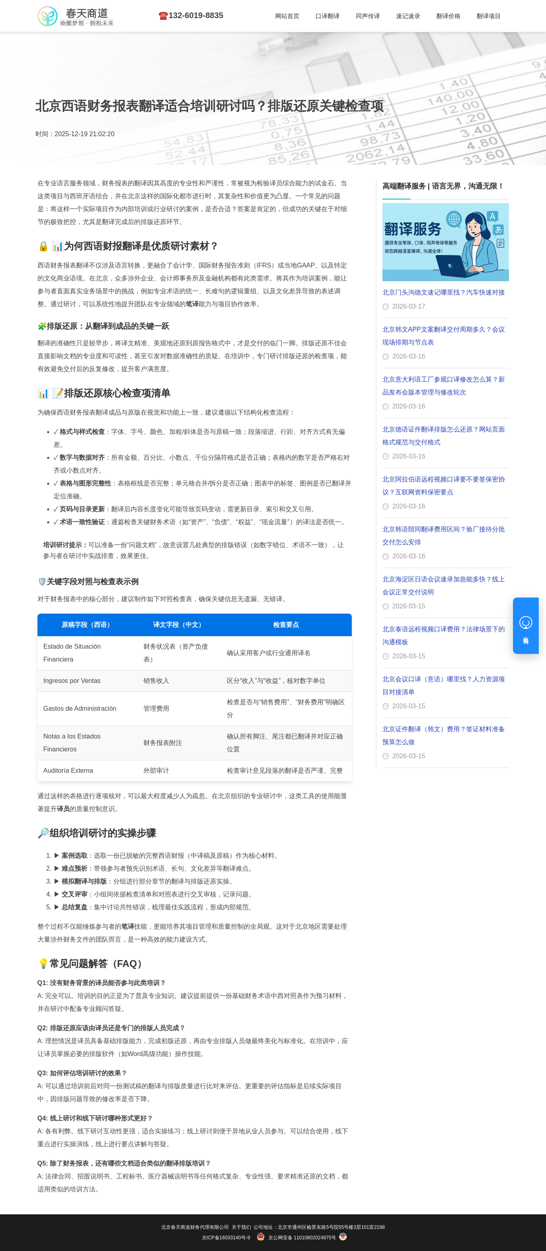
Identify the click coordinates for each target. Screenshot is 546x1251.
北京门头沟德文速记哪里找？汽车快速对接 (443, 292)
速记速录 (302, 16)
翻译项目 (392, 16)
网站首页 (166, 16)
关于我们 (241, 1227)
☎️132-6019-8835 (476, 16)
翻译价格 (347, 16)
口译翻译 (211, 16)
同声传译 (257, 16)
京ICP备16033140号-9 (226, 1238)
